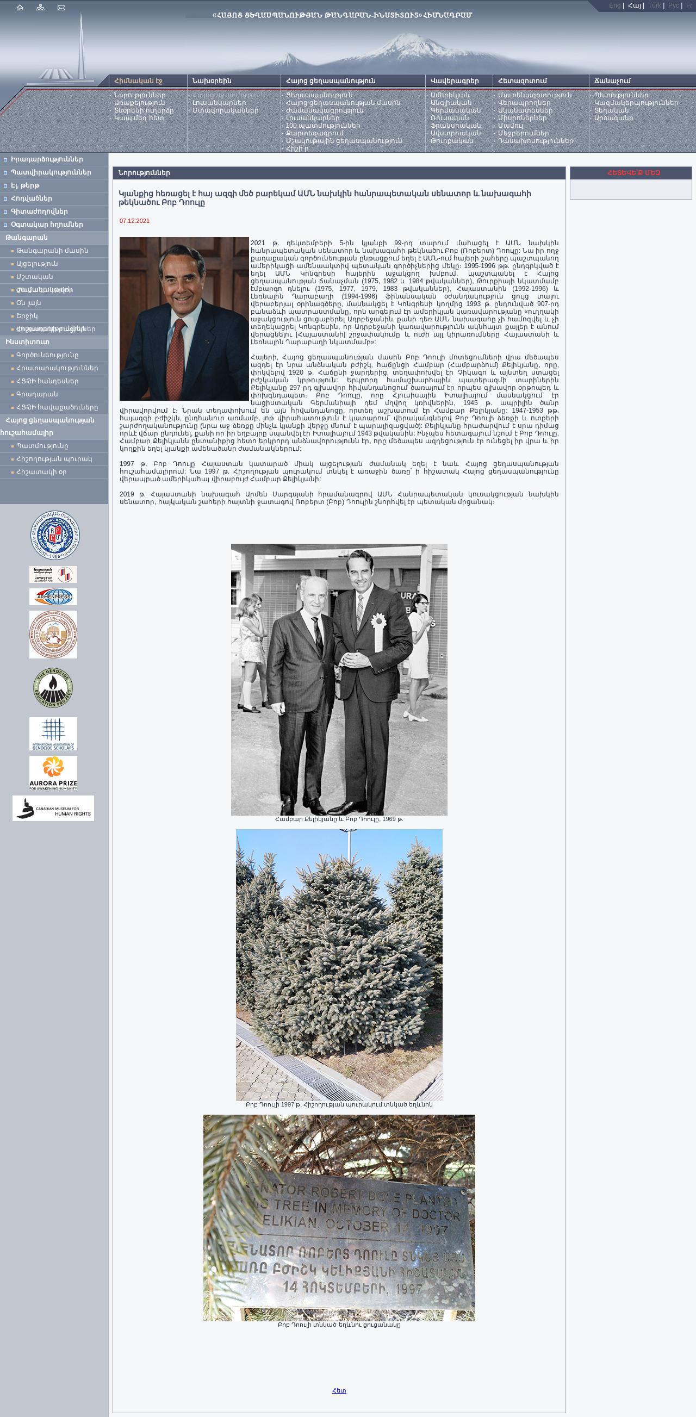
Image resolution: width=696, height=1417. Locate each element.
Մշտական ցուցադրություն (44, 278)
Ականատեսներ (525, 110)
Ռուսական (450, 118)
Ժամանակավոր (44, 290)
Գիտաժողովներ (39, 211)
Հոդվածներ (31, 198)
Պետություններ (621, 95)
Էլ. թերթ (25, 185)
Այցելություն (37, 264)
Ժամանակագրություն (325, 110)
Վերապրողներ (524, 103)
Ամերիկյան (450, 95)
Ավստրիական (456, 133)
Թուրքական (452, 141)
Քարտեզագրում (315, 133)
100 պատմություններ (323, 125)
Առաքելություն (139, 103)
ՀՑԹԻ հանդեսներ (49, 381)
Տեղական (611, 110)
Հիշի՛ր (297, 148)
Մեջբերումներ (523, 133)
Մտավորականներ (225, 110)
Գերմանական (456, 110)
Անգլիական (451, 103)
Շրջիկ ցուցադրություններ (52, 317)
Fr (689, 5)
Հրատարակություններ (57, 368)
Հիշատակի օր (41, 472)
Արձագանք (613, 118)
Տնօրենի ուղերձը (144, 110)
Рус (673, 5)
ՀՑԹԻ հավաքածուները (57, 407)
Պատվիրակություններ (51, 172)
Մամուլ (510, 125)
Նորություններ (140, 95)
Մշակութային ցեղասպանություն (344, 141)
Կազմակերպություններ (636, 103)
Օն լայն (30, 303)
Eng (614, 5)
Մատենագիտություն (535, 95)
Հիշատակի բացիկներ (58, 329)
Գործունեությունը (47, 355)
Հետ (339, 1390)
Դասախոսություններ (536, 141)
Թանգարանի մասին (52, 250)
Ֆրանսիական (456, 125)
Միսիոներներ (522, 118)
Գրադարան (37, 394)
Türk (654, 5)
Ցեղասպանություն (319, 95)
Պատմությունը (42, 446)
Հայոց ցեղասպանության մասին (343, 103)
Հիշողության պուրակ (54, 459)
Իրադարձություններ (47, 159)
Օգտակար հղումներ (47, 224)
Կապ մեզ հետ (139, 118)
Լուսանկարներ (219, 103)
